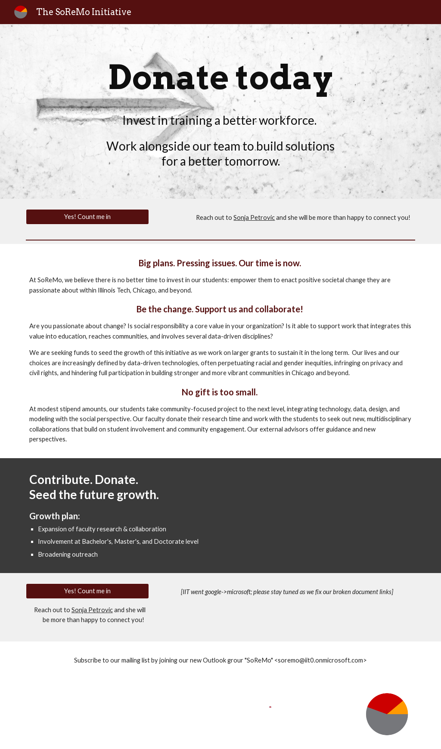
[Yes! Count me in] (87, 217)
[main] (221, 77)
